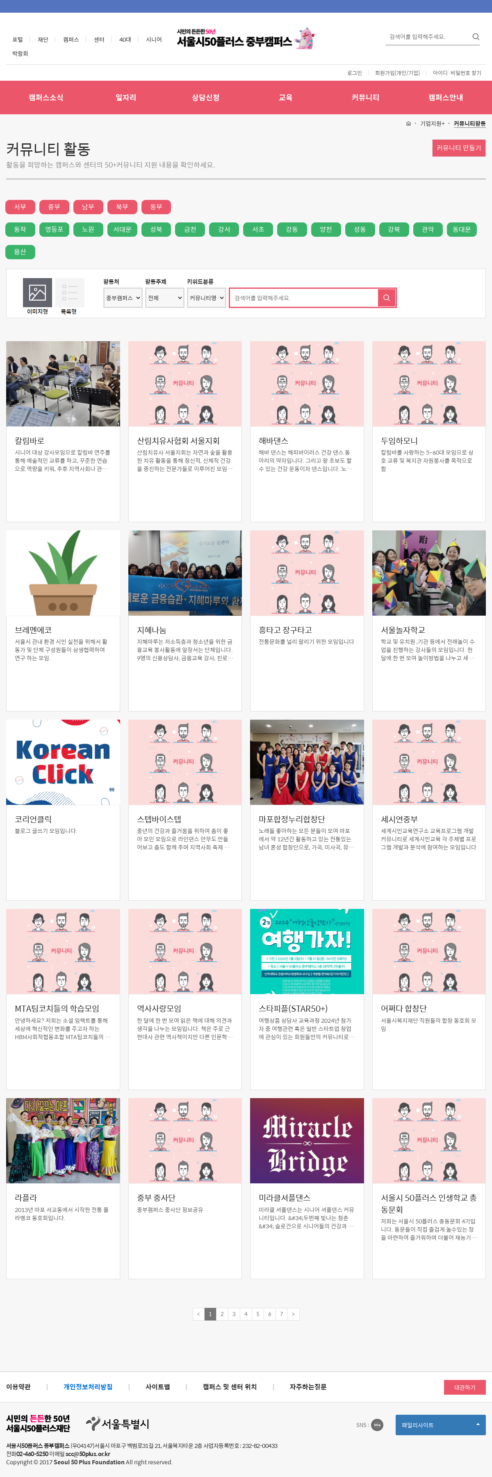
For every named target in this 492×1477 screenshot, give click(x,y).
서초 (258, 229)
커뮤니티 (366, 97)
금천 (190, 229)
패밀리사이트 (441, 1427)
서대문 (122, 229)
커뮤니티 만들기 (459, 148)
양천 (326, 229)
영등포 (54, 229)
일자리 (126, 97)
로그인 (354, 72)
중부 (54, 207)
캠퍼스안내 (445, 97)
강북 (394, 229)
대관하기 (465, 1387)
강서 (224, 229)
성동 (360, 229)
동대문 (462, 229)
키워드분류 (200, 281)
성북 (156, 229)
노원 (88, 229)
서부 (20, 207)
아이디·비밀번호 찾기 (457, 72)
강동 (292, 229)
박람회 (20, 53)
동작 (20, 229)
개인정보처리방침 (88, 1387)
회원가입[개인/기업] (397, 72)
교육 (286, 97)
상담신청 (206, 97)
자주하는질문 (308, 1387)
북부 (122, 207)
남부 (88, 207)
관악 (428, 229)
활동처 (111, 281)
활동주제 (155, 281)
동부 (156, 207)
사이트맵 (158, 1387)
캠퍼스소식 (46, 97)
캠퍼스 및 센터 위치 (230, 1387)
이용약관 (18, 1387)
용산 (20, 252)
